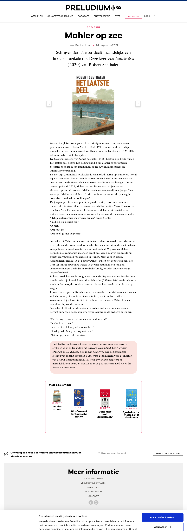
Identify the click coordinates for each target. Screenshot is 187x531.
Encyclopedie (102, 16)
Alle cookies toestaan (162, 500)
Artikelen (37, 16)
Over (117, 16)
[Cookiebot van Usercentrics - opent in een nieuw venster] (19, 525)
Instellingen (46, 525)
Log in (147, 16)
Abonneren (133, 16)
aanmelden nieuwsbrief (168, 453)
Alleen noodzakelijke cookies (163, 519)
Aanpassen (162, 509)
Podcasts (83, 16)
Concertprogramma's (60, 16)
